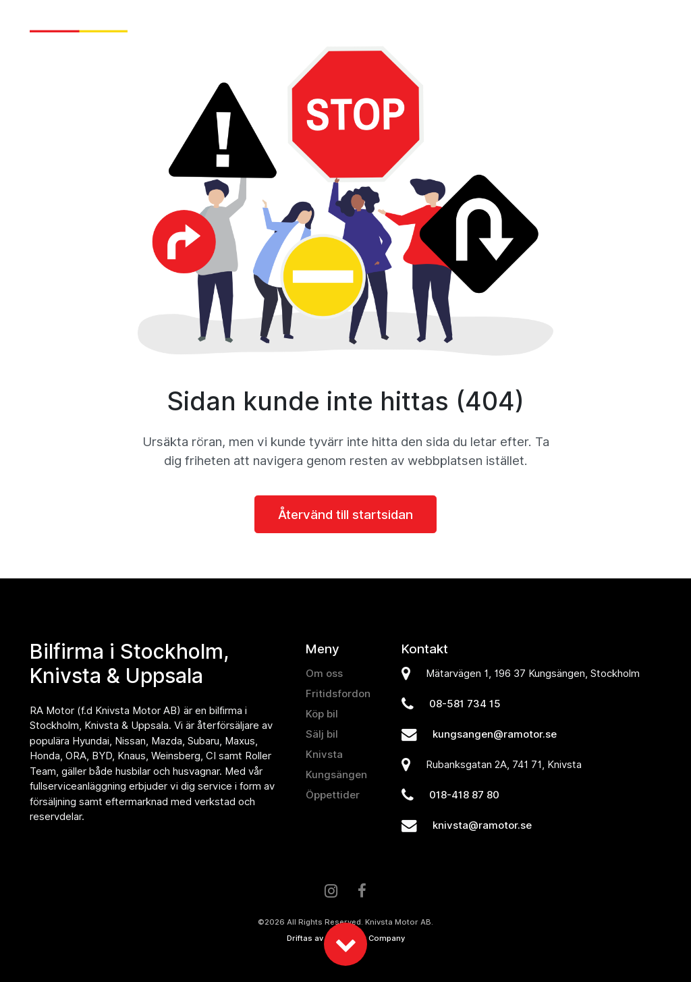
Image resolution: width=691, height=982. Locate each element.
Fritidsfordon (434, 23)
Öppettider (333, 795)
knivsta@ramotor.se (482, 825)
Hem (211, 23)
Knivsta (324, 754)
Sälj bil (366, 23)
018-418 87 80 (464, 795)
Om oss (573, 23)
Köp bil (314, 23)
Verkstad (513, 23)
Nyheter (259, 23)
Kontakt (630, 23)
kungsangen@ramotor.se (495, 734)
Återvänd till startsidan (345, 514)
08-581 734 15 (465, 704)
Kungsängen (336, 775)
